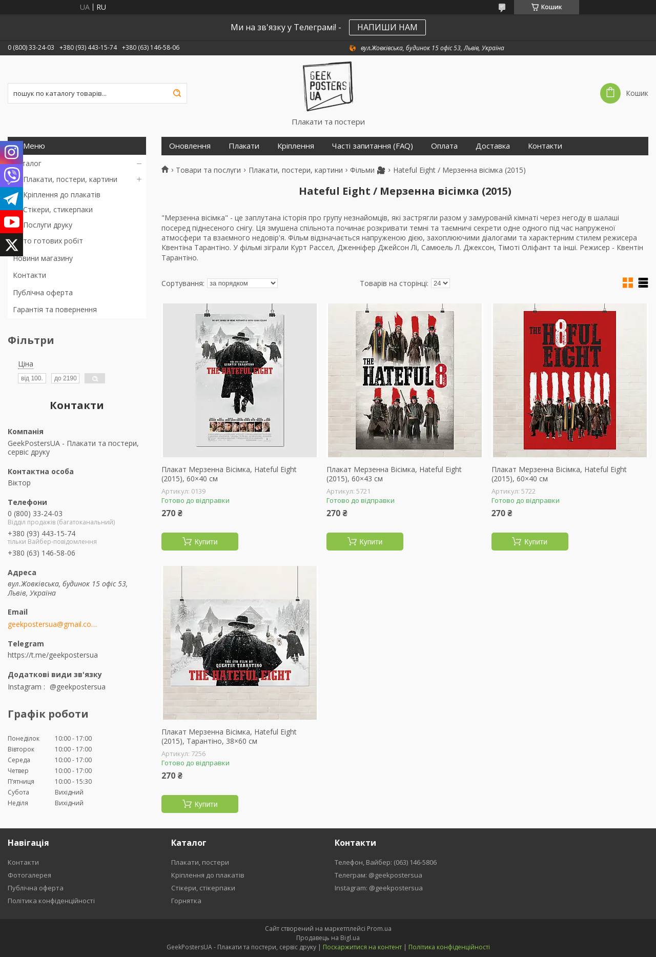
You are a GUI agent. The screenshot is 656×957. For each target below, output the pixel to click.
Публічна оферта (43, 292)
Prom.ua (379, 928)
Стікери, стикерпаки (58, 209)
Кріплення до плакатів (61, 194)
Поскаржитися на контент (362, 947)
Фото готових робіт (48, 241)
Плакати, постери (200, 862)
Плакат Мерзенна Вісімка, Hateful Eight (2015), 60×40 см (229, 474)
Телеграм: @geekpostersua (378, 875)
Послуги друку (47, 225)
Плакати (244, 146)
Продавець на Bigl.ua (328, 937)
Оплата (444, 146)
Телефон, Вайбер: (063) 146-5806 (386, 862)
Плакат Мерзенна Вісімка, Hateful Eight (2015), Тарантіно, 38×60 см (229, 736)
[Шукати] (177, 93)
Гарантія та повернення (55, 309)
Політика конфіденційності (51, 900)
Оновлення (190, 146)
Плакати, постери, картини (70, 179)
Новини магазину (43, 258)
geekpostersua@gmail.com (52, 624)
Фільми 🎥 (367, 170)
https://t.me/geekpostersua (53, 655)
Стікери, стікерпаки (203, 887)
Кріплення (295, 146)
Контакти (29, 275)
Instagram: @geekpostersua (379, 887)
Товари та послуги (208, 170)
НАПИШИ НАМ (387, 27)
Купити (206, 542)
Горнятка (186, 900)
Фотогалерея (29, 875)
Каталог (27, 163)
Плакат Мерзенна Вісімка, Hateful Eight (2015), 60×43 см (394, 474)
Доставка (493, 146)
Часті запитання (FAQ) (372, 146)
